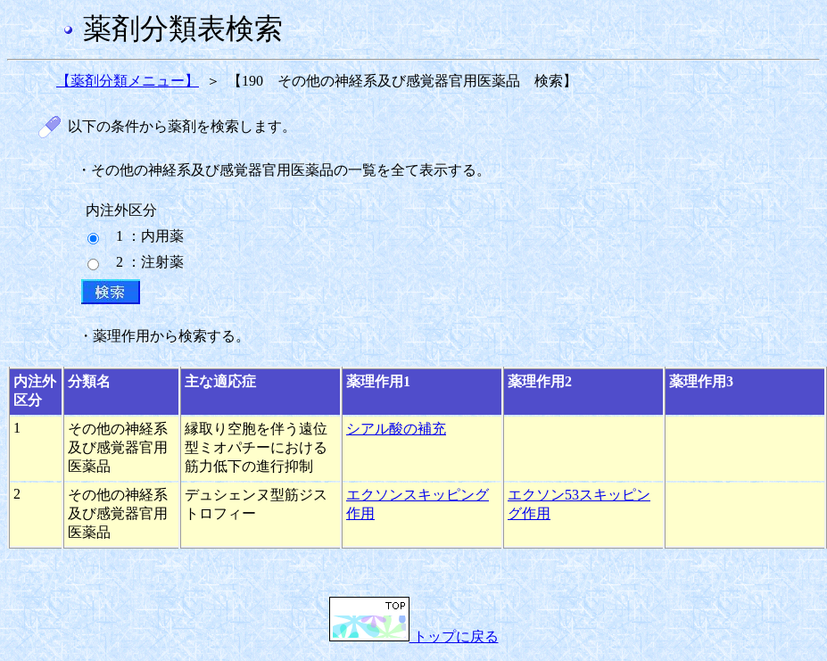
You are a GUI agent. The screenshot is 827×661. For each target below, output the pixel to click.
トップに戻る (414, 636)
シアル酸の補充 (396, 428)
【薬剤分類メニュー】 (127, 80)
